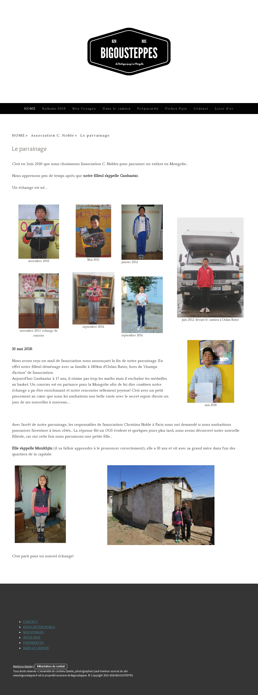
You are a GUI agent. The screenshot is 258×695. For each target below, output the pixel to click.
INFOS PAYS (31, 637)
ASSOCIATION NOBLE (39, 627)
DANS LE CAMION (36, 648)
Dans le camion (117, 108)
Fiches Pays (176, 108)
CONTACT (30, 621)
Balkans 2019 (54, 108)
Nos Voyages (84, 108)
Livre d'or (224, 108)
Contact (201, 108)
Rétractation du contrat (51, 666)
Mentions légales (23, 666)
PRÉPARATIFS (33, 642)
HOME (30, 108)
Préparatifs (148, 108)
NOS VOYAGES (33, 632)
